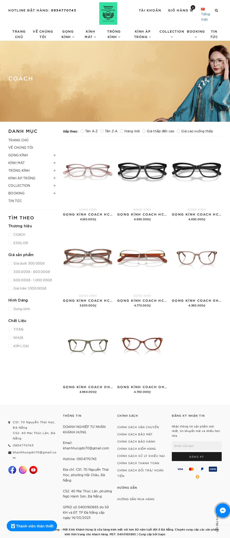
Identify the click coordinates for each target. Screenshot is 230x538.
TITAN (18, 329)
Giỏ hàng (181, 9)
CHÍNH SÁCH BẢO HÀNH (136, 441)
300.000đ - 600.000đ (31, 272)
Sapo (161, 534)
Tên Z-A (109, 131)
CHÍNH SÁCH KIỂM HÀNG (136, 448)
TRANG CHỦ (19, 34)
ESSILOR (20, 243)
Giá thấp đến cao (158, 131)
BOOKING (196, 33)
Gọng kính (21, 309)
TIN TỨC (214, 34)
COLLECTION (171, 33)
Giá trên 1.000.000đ (29, 288)
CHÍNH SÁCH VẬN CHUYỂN (138, 427)
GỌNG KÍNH (68, 34)
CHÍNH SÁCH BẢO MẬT (135, 434)
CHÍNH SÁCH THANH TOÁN (138, 463)
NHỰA (18, 337)
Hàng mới (130, 131)
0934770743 (63, 10)
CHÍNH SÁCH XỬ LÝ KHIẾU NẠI (141, 455)
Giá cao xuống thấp (195, 131)
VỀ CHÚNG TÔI (43, 34)
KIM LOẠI (21, 346)
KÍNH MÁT (90, 34)
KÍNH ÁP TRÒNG (142, 34)
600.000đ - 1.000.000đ (32, 280)
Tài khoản (150, 10)
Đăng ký (196, 456)
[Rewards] (32, 525)
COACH (19, 234)
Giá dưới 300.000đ (28, 263)
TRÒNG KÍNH (114, 34)
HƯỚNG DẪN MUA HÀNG (136, 499)
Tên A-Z (89, 131)
